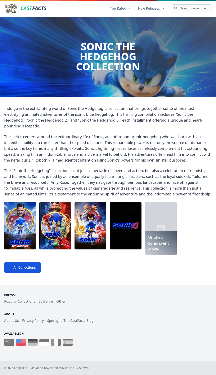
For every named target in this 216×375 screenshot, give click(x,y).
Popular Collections (19, 301)
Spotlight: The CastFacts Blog (70, 320)
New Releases (151, 8)
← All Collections (22, 267)
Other (61, 301)
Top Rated (120, 8)
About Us (11, 320)
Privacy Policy (33, 320)
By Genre (46, 301)
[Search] (192, 8)
